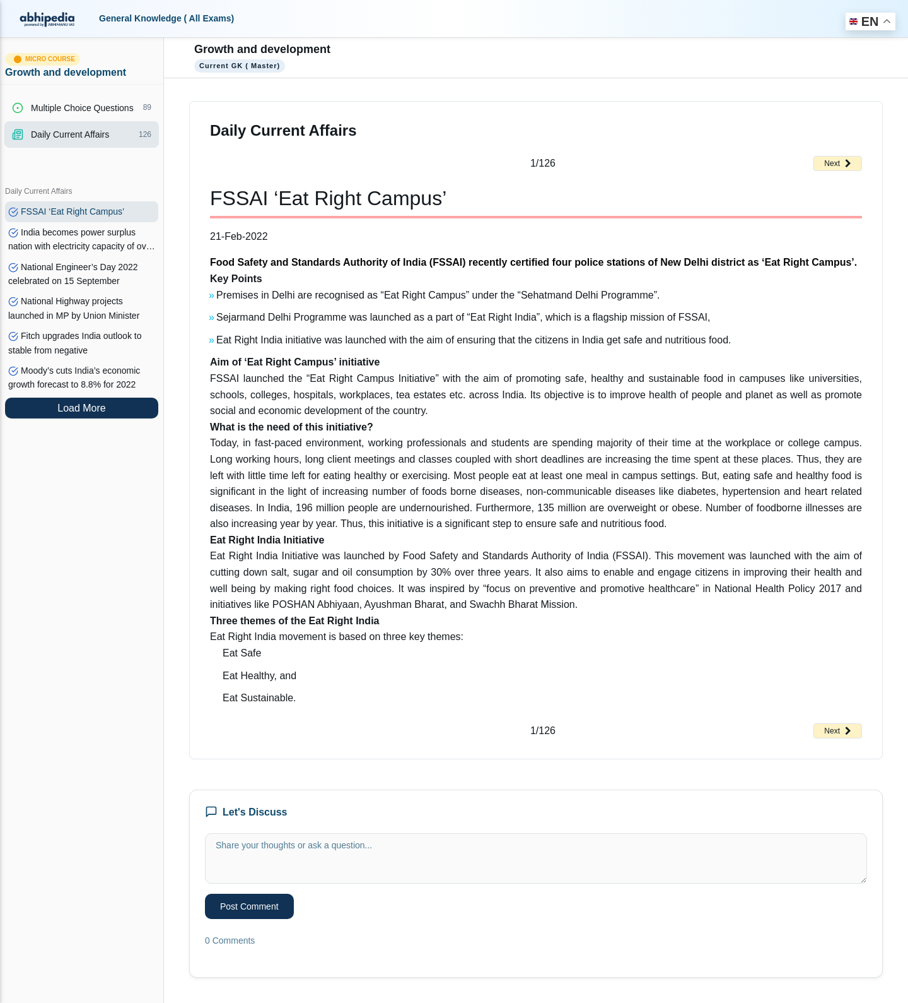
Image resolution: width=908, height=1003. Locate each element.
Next (837, 163)
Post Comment (249, 906)
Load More (81, 408)
